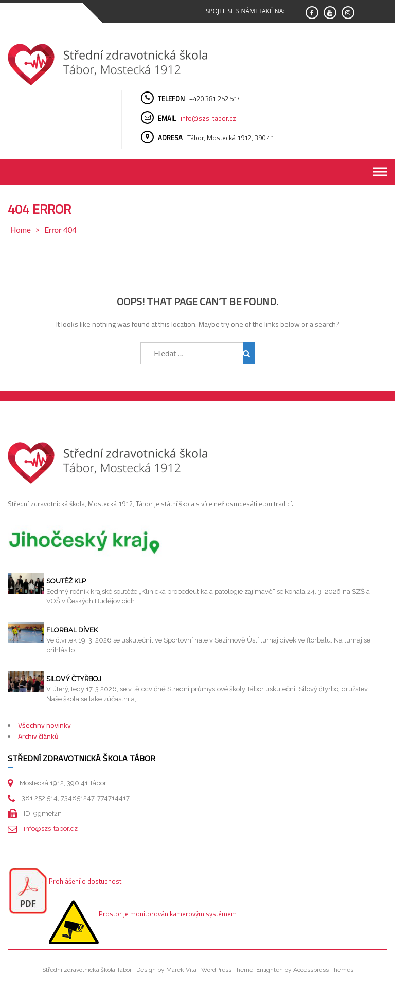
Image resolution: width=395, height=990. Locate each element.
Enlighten (269, 970)
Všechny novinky (44, 725)
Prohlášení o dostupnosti (86, 881)
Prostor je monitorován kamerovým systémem (168, 914)
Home (20, 229)
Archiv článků (38, 735)
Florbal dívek (72, 630)
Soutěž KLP (66, 581)
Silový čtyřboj (73, 679)
